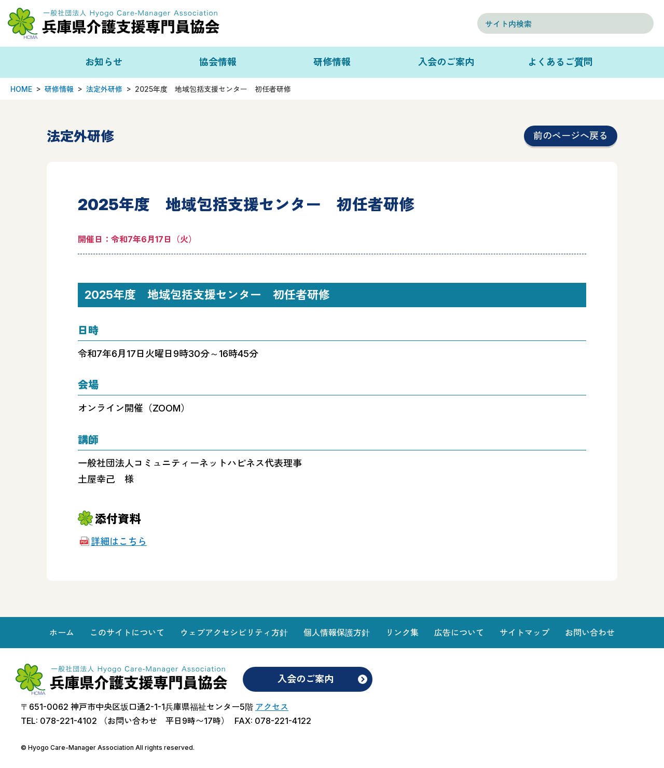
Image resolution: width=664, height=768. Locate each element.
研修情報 (332, 62)
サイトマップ (524, 632)
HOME (21, 89)
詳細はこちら (119, 541)
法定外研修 (104, 89)
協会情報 (218, 62)
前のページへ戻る (570, 135)
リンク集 (402, 632)
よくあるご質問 (560, 62)
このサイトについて (127, 632)
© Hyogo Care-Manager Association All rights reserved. (108, 747)
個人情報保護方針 (336, 632)
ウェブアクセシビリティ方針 (234, 632)
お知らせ (103, 62)
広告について (459, 632)
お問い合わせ (590, 632)
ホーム (61, 632)
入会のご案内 (446, 62)
